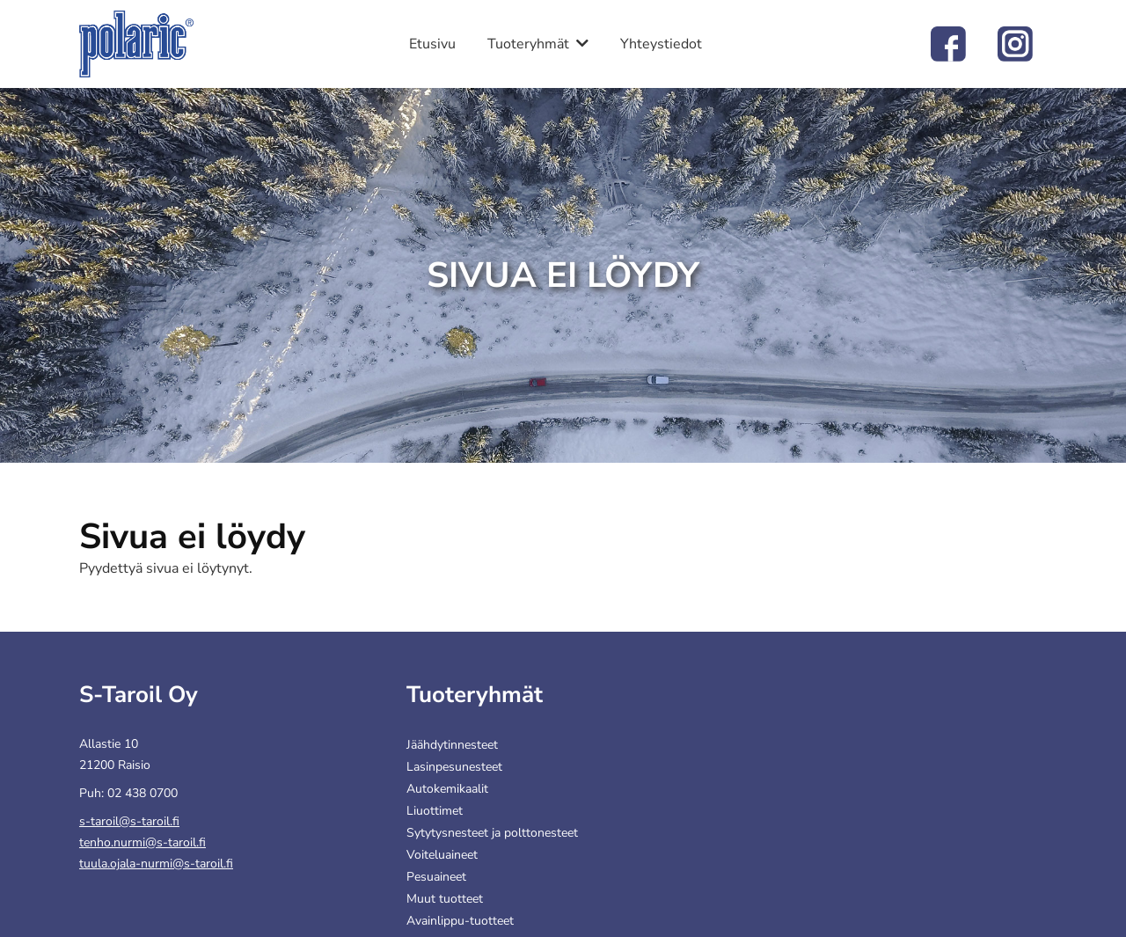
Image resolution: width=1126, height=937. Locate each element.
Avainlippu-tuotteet (460, 920)
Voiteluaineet (442, 854)
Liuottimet (434, 810)
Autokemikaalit (447, 788)
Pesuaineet (436, 876)
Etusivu (432, 44)
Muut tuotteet (444, 898)
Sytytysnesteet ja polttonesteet (492, 832)
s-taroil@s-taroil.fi (129, 821)
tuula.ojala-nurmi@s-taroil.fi (156, 863)
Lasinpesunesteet (454, 766)
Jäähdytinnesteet (452, 744)
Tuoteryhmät (528, 44)
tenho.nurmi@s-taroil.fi (142, 842)
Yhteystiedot (661, 44)
